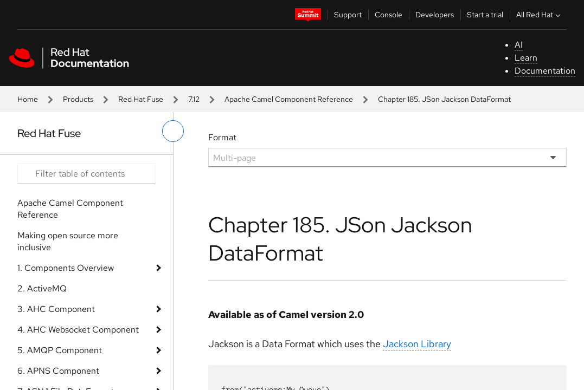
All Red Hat (539, 15)
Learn (526, 57)
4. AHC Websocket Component (78, 329)
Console (388, 15)
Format (222, 137)
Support (348, 15)
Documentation (545, 70)
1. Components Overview (65, 268)
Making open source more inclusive (67, 241)
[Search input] (86, 174)
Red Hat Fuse (140, 99)
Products (78, 99)
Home (27, 99)
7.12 (194, 99)
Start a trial (485, 15)
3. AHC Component (56, 309)
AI (519, 44)
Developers (434, 15)
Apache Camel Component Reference (288, 99)
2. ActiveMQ (42, 288)
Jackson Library (417, 343)
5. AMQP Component (59, 350)
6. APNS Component (58, 370)
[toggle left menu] (173, 131)
